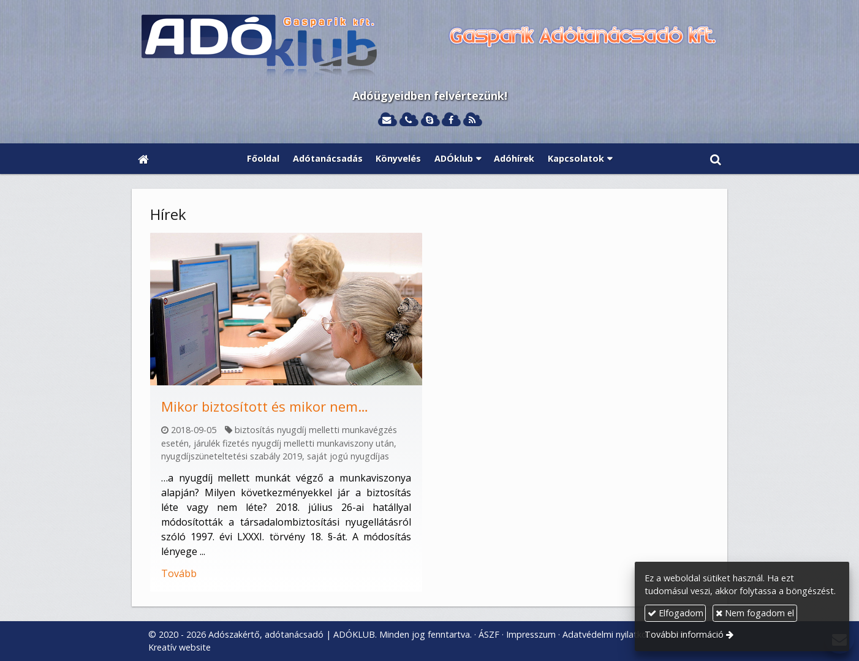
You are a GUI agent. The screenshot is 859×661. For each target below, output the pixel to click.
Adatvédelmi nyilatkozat (611, 634)
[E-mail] (387, 120)
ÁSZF (489, 634)
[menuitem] (263, 158)
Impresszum (531, 634)
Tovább (179, 573)
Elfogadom (675, 613)
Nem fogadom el (755, 613)
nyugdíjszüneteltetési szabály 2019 (231, 456)
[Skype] (430, 120)
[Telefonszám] (408, 120)
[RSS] (472, 120)
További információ (684, 634)
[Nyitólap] (429, 47)
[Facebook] (451, 120)
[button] (715, 158)
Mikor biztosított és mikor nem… (264, 406)
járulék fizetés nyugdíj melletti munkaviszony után (294, 443)
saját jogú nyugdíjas (348, 456)
